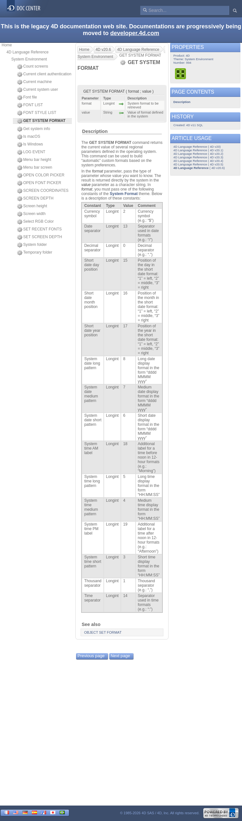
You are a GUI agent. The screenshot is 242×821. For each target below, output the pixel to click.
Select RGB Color (35, 221)
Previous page (90, 655)
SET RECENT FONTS (39, 229)
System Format (124, 193)
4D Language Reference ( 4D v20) (197, 146)
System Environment (29, 59)
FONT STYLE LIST (36, 113)
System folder (32, 244)
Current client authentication (44, 74)
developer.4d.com (134, 33)
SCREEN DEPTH (35, 198)
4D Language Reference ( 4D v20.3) (198, 157)
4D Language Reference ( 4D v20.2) (198, 153)
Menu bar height (34, 160)
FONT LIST (30, 105)
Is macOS (28, 136)
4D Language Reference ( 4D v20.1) (198, 150)
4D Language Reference (27, 52)
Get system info (33, 129)
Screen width (31, 214)
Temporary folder (34, 252)
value (86, 184)
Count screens (32, 66)
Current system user (37, 89)
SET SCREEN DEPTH (39, 237)
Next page (120, 655)
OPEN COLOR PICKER (40, 175)
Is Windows (30, 144)
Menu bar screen (34, 167)
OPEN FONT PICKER (39, 183)
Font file (27, 97)
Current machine (34, 82)
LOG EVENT (31, 152)
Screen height (32, 206)
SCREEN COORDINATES (42, 190)
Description (95, 131)
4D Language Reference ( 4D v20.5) (198, 164)
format (97, 171)
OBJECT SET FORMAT (102, 632)
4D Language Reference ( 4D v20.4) (198, 161)
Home (7, 45)
